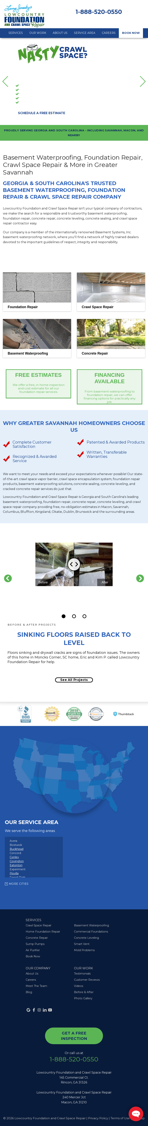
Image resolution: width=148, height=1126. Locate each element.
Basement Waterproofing (39, 86)
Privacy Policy (98, 1118)
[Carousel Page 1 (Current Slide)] (63, 616)
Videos (78, 986)
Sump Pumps (30, 98)
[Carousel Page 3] (84, 616)
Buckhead (16, 849)
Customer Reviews (87, 980)
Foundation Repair (34, 94)
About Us (60, 33)
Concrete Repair (32, 103)
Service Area (84, 33)
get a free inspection (74, 1036)
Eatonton (16, 865)
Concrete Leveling (86, 938)
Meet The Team (36, 986)
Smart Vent (81, 944)
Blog (29, 992)
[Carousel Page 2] (74, 616)
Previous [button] (7, 81)
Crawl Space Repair (34, 90)
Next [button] (140, 81)
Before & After (84, 992)
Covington (17, 861)
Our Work (37, 33)
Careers (109, 33)
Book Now (131, 33)
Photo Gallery (83, 998)
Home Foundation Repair (43, 931)
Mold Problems (84, 950)
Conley (14, 857)
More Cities (19, 884)
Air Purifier (33, 950)
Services (16, 33)
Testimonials (82, 973)
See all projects (74, 680)
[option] (74, 81)
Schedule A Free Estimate (41, 113)
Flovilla (14, 873)
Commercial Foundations (91, 931)
